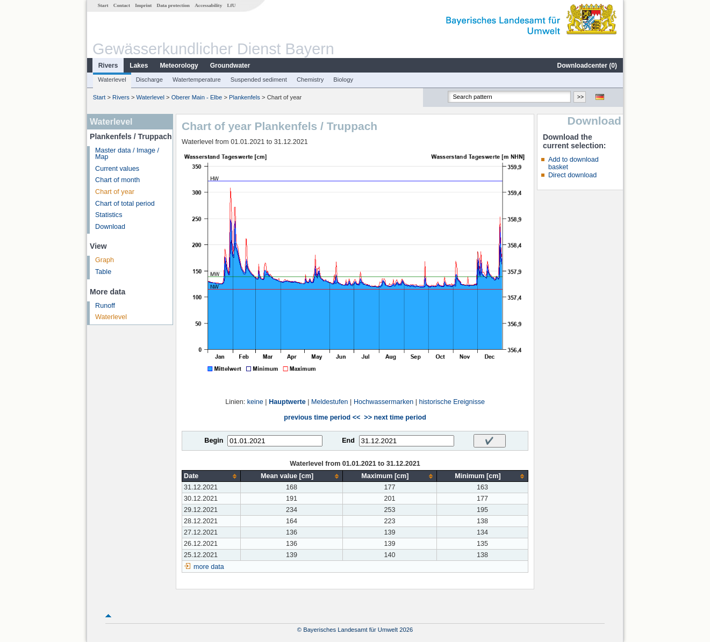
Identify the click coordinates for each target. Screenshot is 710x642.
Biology (343, 79)
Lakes (139, 65)
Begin (213, 440)
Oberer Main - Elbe (197, 97)
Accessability (208, 5)
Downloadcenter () (587, 65)
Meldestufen (329, 402)
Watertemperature (197, 79)
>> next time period (395, 417)
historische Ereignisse (452, 402)
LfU (231, 5)
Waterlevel (112, 79)
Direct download (572, 175)
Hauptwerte (287, 402)
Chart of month (117, 180)
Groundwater (230, 65)
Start (103, 5)
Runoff (105, 305)
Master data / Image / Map (127, 154)
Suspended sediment (259, 79)
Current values (117, 168)
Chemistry (310, 79)
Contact (121, 5)
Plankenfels (244, 97)
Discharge (149, 79)
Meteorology (179, 65)
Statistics (108, 215)
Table (103, 272)
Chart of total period (125, 203)
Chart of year (114, 192)
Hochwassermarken (383, 402)
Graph (104, 260)
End (348, 440)
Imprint (143, 5)
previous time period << (322, 417)
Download (110, 226)
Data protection (173, 5)
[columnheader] (211, 476)
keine (255, 402)
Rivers (108, 65)
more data (208, 567)
